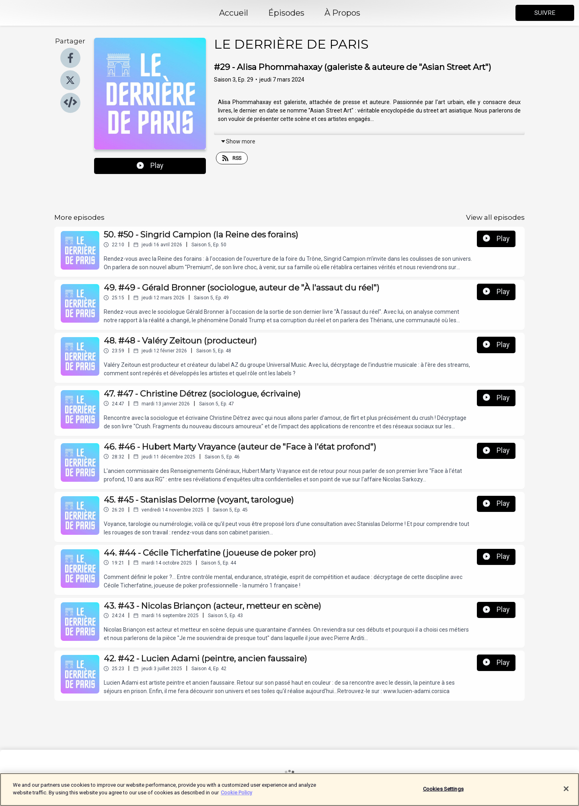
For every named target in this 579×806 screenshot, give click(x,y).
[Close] (566, 789)
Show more (237, 141)
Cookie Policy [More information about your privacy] (236, 793)
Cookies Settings (443, 789)
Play (150, 166)
